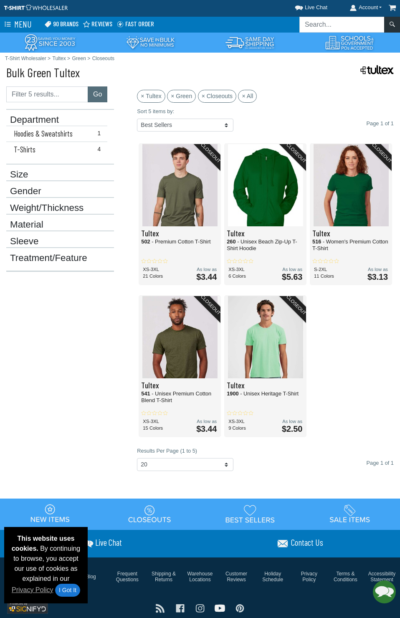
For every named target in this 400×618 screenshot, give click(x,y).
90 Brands (61, 24)
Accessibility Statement (381, 577)
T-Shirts (59, 149)
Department (34, 119)
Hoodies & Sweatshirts (59, 133)
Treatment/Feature (48, 258)
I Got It (67, 590)
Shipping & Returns (164, 577)
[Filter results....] (47, 94)
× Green (181, 96)
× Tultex (151, 96)
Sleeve (24, 241)
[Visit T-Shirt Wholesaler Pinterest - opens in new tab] (240, 607)
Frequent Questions (127, 577)
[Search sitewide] (342, 25)
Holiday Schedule (272, 577)
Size (19, 174)
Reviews (97, 24)
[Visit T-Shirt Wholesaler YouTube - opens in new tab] (221, 607)
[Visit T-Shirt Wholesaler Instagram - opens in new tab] (201, 607)
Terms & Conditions (345, 577)
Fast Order (135, 24)
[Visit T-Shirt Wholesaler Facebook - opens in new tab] (181, 607)
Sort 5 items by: (155, 111)
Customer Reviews (236, 577)
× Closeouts (217, 96)
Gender (25, 191)
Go (97, 94)
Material (26, 224)
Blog (91, 577)
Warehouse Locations (200, 577)
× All (247, 96)
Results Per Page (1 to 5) (167, 451)
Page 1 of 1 (380, 463)
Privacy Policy (32, 589)
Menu (17, 24)
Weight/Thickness (47, 208)
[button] (303, 6)
